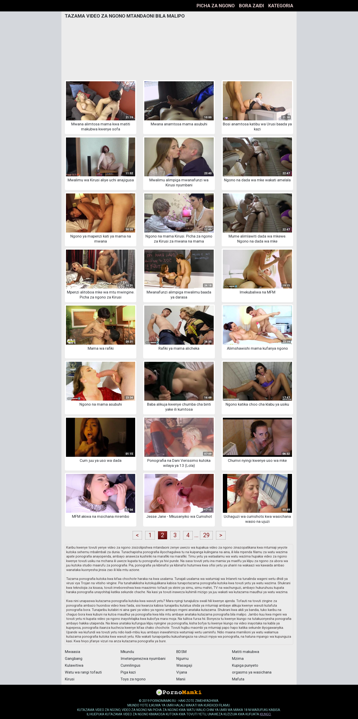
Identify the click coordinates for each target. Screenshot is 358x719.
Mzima (238, 658)
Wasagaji (184, 665)
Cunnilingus (130, 665)
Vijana (181, 672)
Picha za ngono (216, 5)
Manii (180, 679)
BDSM (181, 651)
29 (206, 535)
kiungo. (265, 714)
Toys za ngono (133, 679)
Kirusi (69, 679)
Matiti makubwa (245, 651)
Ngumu (182, 658)
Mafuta (238, 679)
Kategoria (280, 5)
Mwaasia (72, 651)
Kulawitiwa (74, 665)
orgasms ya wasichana (251, 672)
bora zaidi (251, 5)
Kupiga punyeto (245, 665)
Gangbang (73, 658)
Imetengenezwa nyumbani (143, 658)
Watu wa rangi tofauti (83, 672)
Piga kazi (128, 672)
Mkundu (127, 651)
